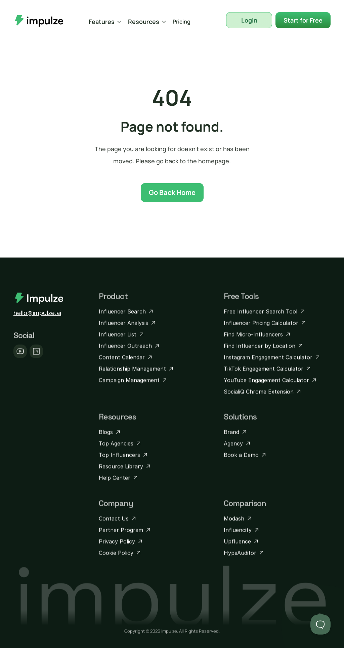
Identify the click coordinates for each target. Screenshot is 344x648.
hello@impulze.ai (37, 313)
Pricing (181, 21)
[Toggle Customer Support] (320, 624)
